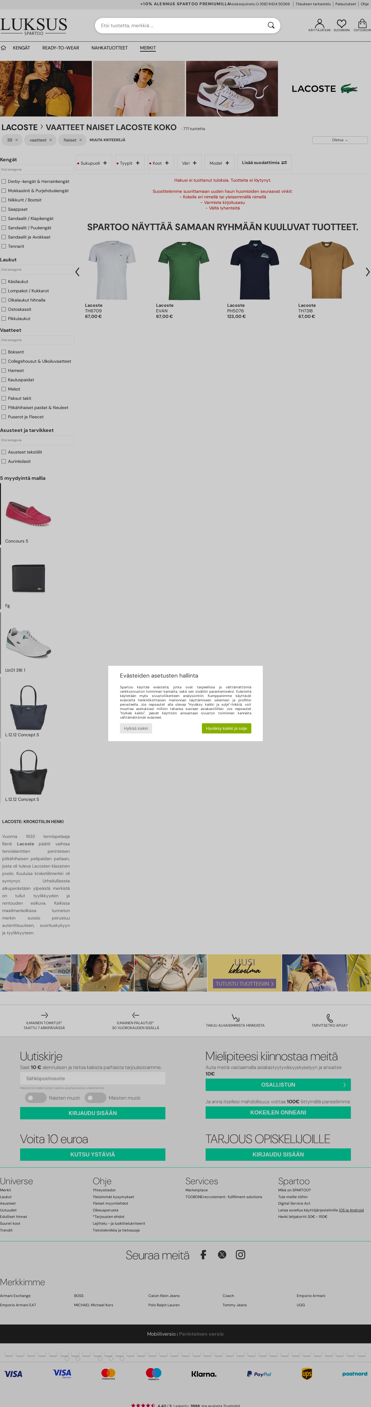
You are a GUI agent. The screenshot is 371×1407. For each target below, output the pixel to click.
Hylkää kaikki (136, 728)
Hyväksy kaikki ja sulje (226, 728)
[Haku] (271, 25)
